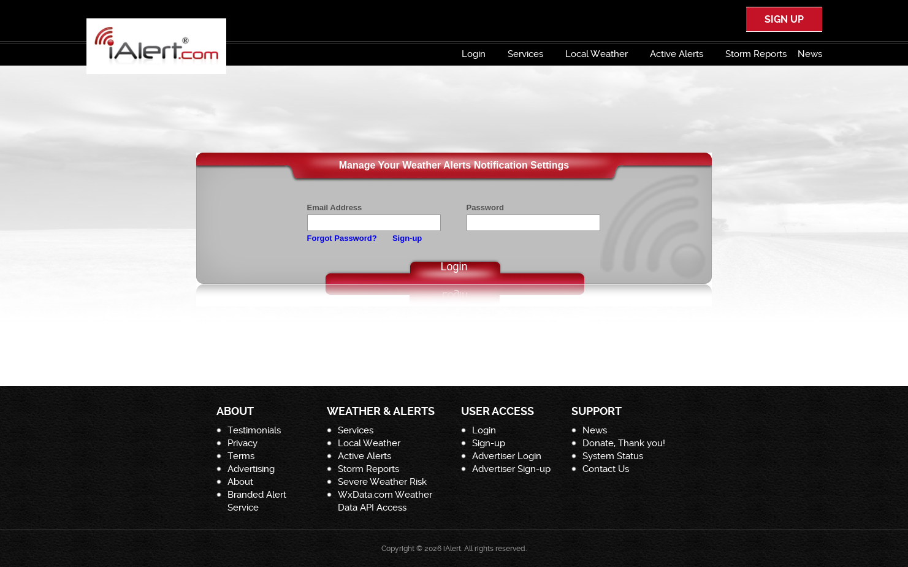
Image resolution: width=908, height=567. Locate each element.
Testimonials (254, 430)
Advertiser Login (506, 456)
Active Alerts (676, 53)
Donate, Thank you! (623, 443)
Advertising (251, 468)
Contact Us (605, 468)
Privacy (242, 443)
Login (474, 53)
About (240, 481)
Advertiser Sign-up (511, 468)
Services (525, 53)
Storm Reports (756, 53)
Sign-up (407, 238)
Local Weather (596, 53)
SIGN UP (784, 19)
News (810, 53)
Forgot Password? (342, 238)
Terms (240, 456)
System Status (612, 456)
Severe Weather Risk (382, 481)
